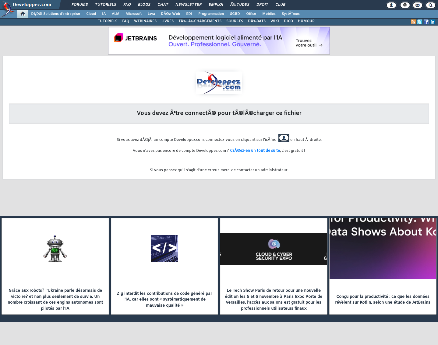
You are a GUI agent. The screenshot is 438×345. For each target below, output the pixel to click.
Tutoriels (105, 4)
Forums (79, 4)
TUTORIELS (107, 21)
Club (280, 4)
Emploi (216, 4)
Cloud (91, 14)
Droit (262, 4)
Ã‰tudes (240, 4)
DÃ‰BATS (257, 21)
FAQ (127, 4)
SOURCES (234, 21)
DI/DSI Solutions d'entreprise (55, 14)
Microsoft (133, 14)
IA (104, 14)
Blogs (144, 4)
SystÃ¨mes (291, 14)
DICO (288, 21)
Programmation (211, 14)
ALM (115, 14)
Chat (163, 4)
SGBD (235, 14)
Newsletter (188, 4)
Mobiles (269, 14)
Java (151, 14)
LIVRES (167, 21)
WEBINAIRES (145, 21)
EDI (189, 14)
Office (251, 14)
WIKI (274, 21)
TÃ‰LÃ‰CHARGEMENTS (199, 21)
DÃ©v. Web (170, 14)
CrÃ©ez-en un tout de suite (255, 150)
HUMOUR (306, 21)
